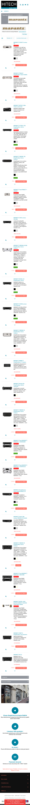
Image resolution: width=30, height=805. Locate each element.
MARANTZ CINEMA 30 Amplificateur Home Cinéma (19, 544)
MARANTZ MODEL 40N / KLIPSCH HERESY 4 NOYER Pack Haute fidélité (20, 603)
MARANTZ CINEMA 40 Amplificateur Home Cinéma (19, 411)
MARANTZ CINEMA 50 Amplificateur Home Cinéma (19, 332)
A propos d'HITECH (6, 681)
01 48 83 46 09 (15, 802)
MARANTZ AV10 (18, 654)
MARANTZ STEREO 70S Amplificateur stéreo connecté (20, 127)
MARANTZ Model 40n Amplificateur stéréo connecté (19, 385)
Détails (24, 34)
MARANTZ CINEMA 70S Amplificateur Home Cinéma (19, 158)
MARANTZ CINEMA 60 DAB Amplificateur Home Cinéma (20, 247)
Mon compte (4, 779)
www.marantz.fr (22, 31)
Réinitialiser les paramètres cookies (17, 798)
